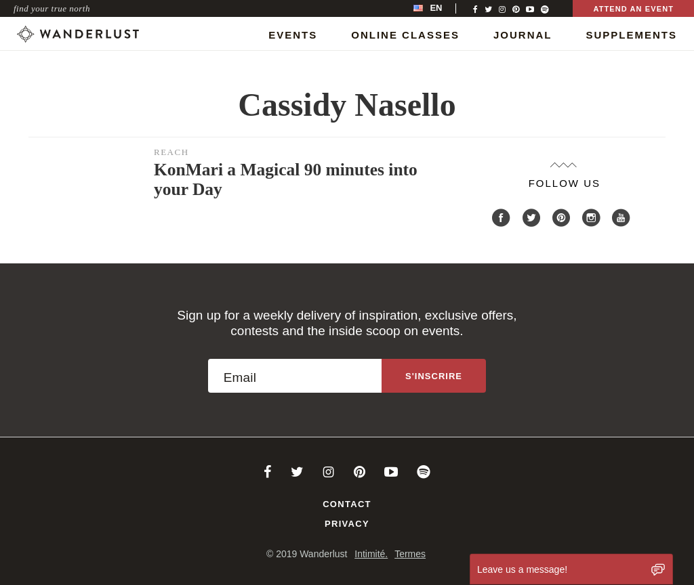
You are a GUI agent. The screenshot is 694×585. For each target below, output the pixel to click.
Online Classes (405, 35)
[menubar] (441, 8)
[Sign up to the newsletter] (434, 376)
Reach (171, 152)
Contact (347, 504)
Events (292, 35)
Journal (522, 35)
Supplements (631, 35)
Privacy (347, 524)
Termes (410, 553)
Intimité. (371, 553)
